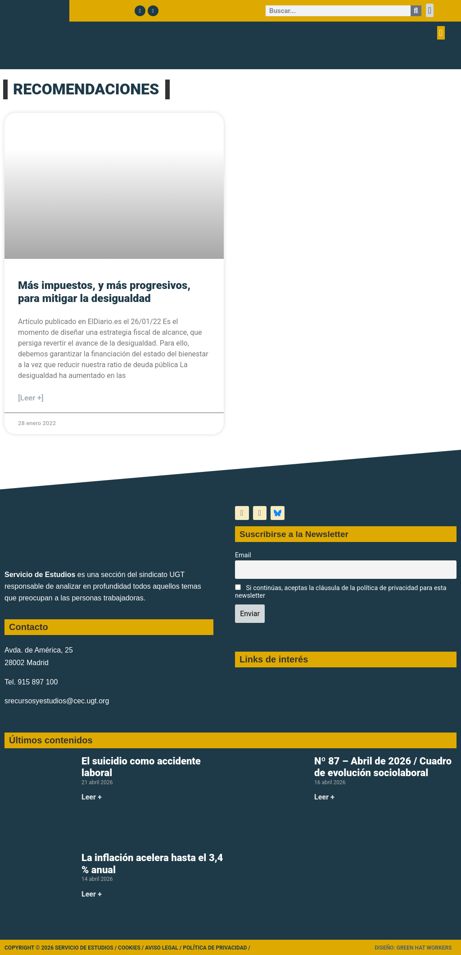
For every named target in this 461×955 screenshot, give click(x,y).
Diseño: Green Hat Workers (413, 948)
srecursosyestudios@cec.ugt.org (57, 701)
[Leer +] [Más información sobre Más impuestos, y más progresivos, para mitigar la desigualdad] (31, 397)
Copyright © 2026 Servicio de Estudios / (61, 948)
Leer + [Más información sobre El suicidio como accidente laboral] (91, 797)
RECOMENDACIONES (86, 89)
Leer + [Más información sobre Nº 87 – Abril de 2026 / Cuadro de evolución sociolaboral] (324, 797)
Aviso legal (161, 948)
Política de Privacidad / (216, 948)
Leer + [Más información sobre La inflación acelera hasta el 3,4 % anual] (91, 894)
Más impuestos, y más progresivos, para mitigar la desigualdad (104, 292)
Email (243, 555)
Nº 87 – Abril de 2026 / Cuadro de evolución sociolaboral (383, 766)
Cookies (129, 948)
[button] (430, 10)
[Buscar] (416, 10)
